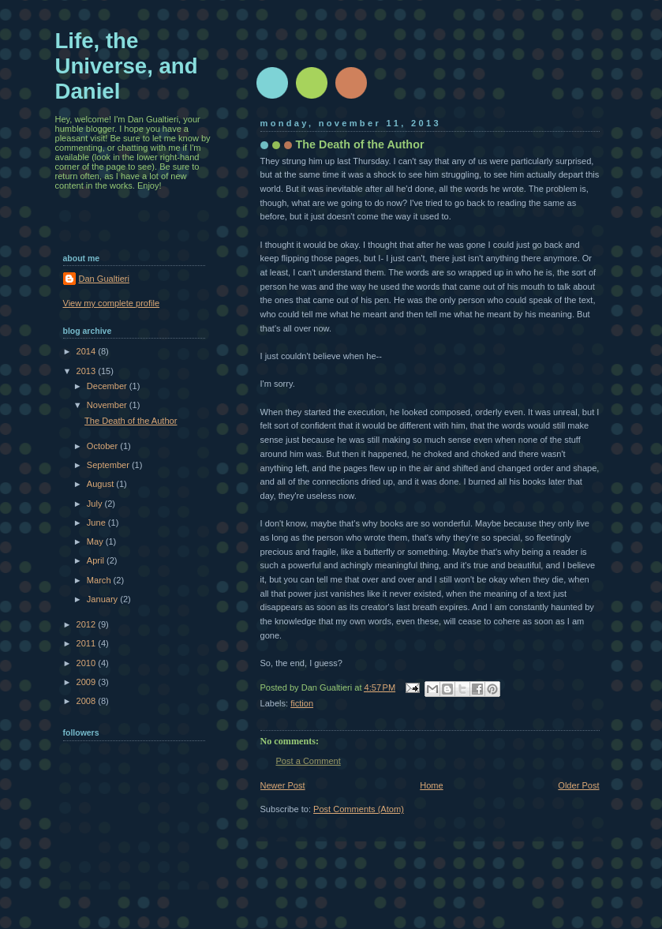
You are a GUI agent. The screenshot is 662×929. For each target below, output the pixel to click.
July (96, 503)
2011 (88, 643)
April (97, 560)
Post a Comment (308, 761)
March (100, 580)
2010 (88, 663)
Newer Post (282, 785)
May (96, 541)
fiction (301, 703)
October (103, 446)
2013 (88, 371)
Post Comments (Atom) (358, 809)
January (103, 599)
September (109, 465)
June (97, 522)
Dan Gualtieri (104, 278)
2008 (88, 701)
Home (431, 785)
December (108, 386)
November (108, 405)
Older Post (578, 785)
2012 (88, 624)
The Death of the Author (130, 420)
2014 (88, 351)
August (101, 484)
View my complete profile (111, 303)
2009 (88, 682)
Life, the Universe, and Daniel (126, 65)
